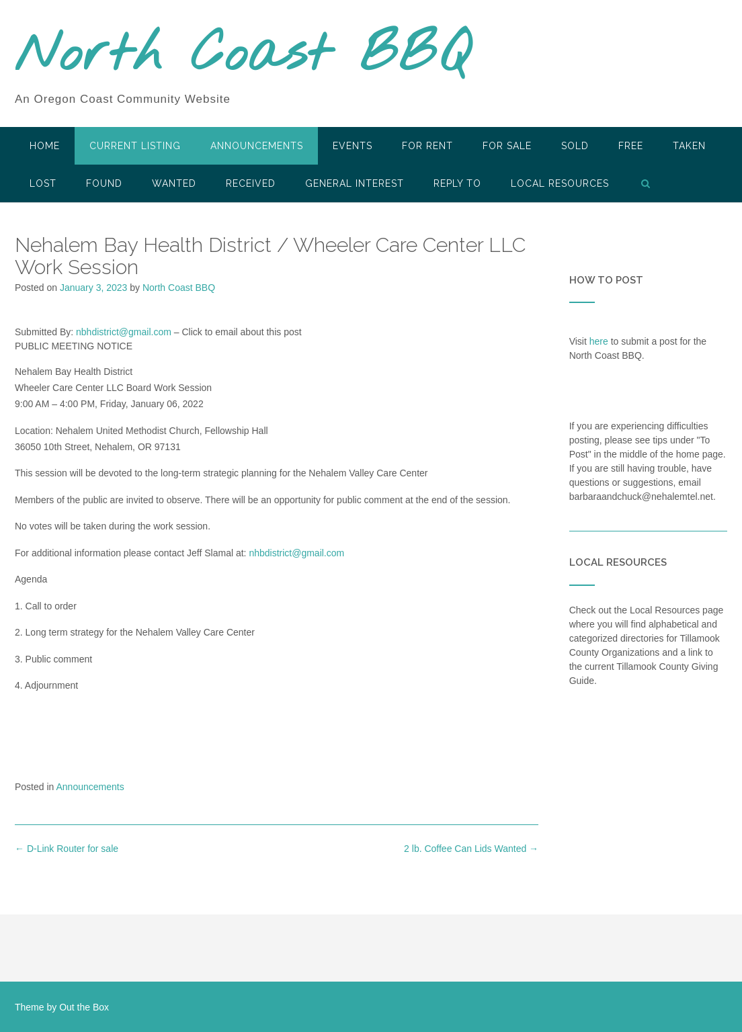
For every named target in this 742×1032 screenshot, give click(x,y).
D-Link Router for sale (66, 848)
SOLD (575, 145)
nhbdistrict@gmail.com (296, 553)
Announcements (256, 145)
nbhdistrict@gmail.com (123, 332)
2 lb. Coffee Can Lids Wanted (471, 848)
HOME (45, 145)
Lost (43, 183)
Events (352, 145)
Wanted (174, 183)
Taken (689, 145)
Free (630, 145)
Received (251, 183)
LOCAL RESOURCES (560, 183)
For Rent (427, 145)
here (598, 341)
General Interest (354, 183)
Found (104, 183)
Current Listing (135, 145)
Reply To (457, 183)
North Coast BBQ (242, 56)
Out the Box (84, 1007)
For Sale (507, 145)
